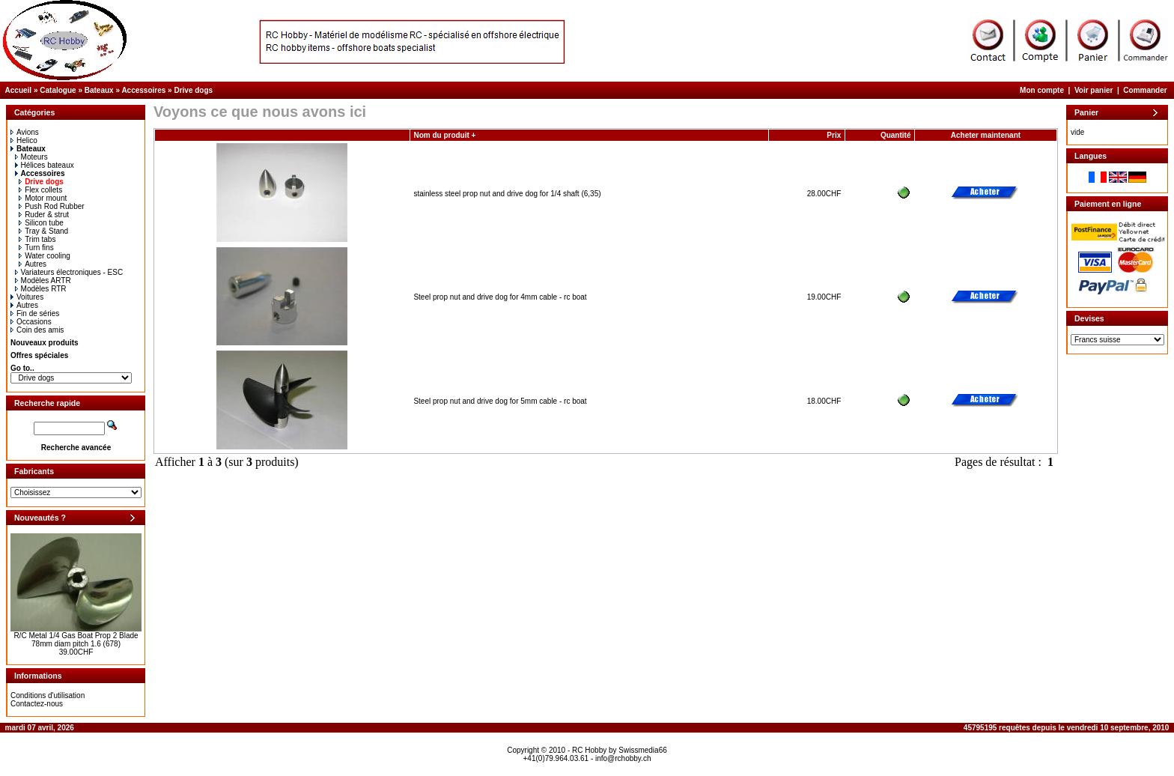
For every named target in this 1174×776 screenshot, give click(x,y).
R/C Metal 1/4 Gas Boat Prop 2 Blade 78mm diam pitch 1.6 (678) (75, 639)
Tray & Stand (43, 231)
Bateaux (99, 90)
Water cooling (44, 256)
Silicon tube (41, 223)
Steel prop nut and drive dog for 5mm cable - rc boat (499, 401)
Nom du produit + (444, 135)
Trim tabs (37, 239)
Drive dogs (193, 90)
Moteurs (31, 157)
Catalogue (58, 90)
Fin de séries (34, 313)
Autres (32, 264)
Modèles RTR (41, 289)
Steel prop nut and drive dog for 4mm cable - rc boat (499, 297)
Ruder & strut (44, 214)
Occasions (31, 322)
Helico (23, 140)
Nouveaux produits (44, 343)
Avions (24, 132)
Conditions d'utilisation (47, 695)
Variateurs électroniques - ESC (69, 272)
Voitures (26, 297)
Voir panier (1093, 90)
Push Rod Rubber (52, 206)
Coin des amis (37, 330)
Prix (834, 135)
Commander (1145, 90)
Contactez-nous (36, 704)
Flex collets (40, 190)
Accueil (18, 90)
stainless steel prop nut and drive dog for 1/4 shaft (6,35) (506, 194)
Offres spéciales (39, 355)
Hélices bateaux (44, 165)
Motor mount (43, 198)
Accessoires (143, 90)
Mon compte (1042, 90)
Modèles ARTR (43, 280)
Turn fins (36, 247)
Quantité (895, 135)
